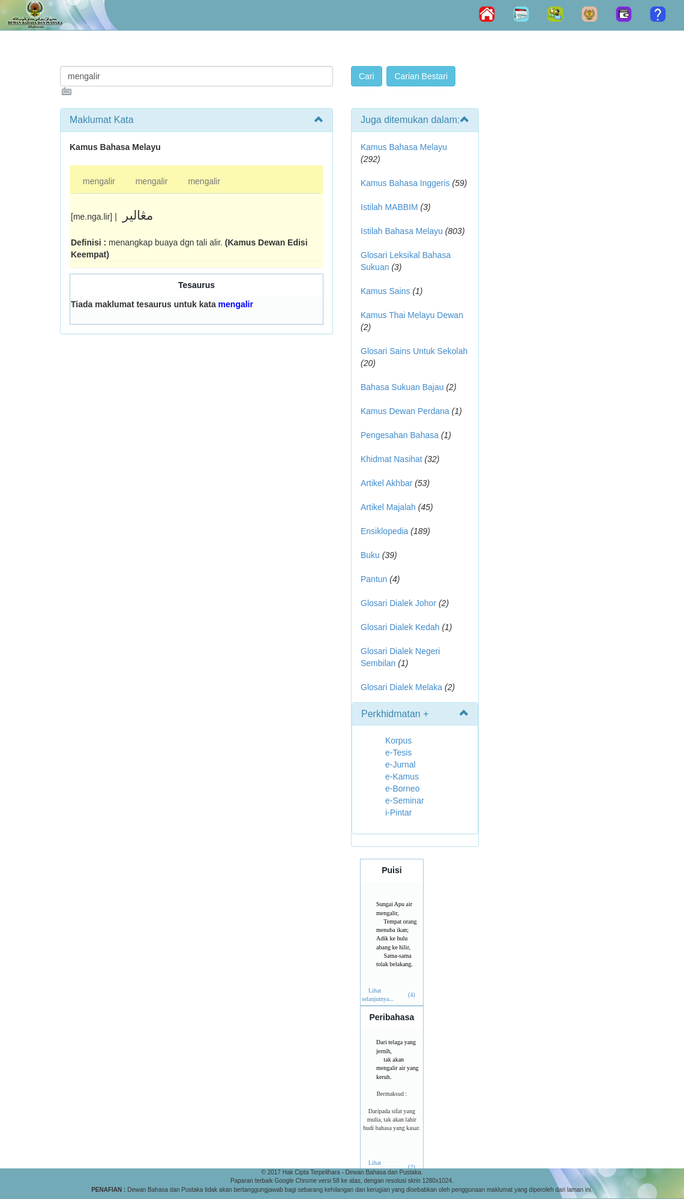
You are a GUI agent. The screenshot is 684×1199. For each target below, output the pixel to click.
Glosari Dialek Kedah (400, 627)
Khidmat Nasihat (391, 459)
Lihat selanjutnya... (378, 994)
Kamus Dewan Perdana (405, 411)
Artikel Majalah (388, 507)
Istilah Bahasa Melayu (402, 231)
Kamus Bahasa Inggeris (405, 183)
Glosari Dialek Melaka (401, 687)
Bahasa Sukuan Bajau (402, 387)
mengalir (99, 181)
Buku (370, 555)
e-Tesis (398, 752)
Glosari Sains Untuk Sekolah (414, 351)
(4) (411, 994)
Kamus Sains (385, 291)
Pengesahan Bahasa (400, 435)
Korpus (398, 740)
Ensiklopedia (384, 531)
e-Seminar (404, 800)
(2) (411, 1167)
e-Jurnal (400, 764)
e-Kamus (402, 776)
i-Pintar (398, 812)
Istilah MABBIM (389, 207)
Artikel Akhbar (386, 483)
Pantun (374, 579)
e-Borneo (402, 788)
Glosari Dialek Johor (398, 603)
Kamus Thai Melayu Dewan (412, 315)
